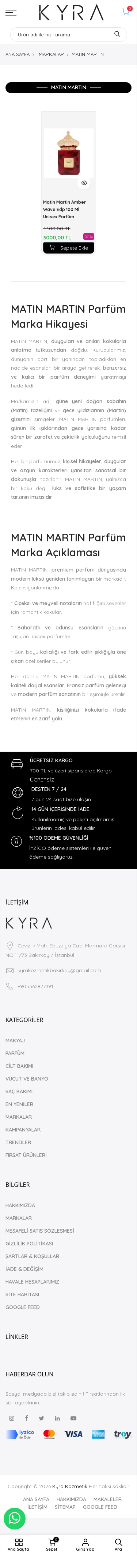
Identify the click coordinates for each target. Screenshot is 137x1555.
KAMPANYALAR (23, 1129)
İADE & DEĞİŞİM (24, 1269)
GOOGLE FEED (22, 1307)
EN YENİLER (19, 1104)
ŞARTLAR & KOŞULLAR (32, 1256)
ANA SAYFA (17, 54)
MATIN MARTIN (88, 54)
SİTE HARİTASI (22, 1294)
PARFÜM (14, 1053)
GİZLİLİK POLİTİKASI (29, 1243)
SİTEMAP (65, 1507)
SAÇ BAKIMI (19, 1091)
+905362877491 (35, 986)
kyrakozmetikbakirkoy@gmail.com (59, 970)
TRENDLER (18, 1142)
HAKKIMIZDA (20, 1205)
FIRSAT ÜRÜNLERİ (26, 1155)
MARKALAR (51, 54)
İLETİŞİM (37, 1507)
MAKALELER (108, 1499)
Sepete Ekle (68, 247)
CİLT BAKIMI (19, 1066)
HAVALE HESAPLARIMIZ (32, 1281)
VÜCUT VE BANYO (26, 1078)
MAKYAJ (15, 1040)
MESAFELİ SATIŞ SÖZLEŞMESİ (39, 1231)
